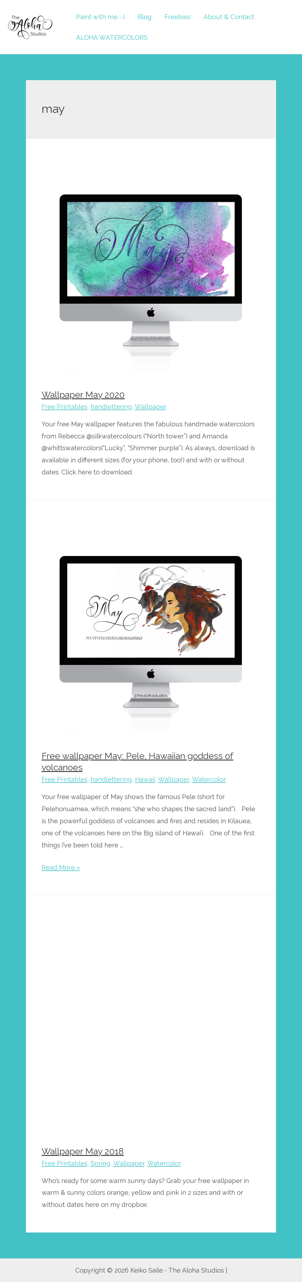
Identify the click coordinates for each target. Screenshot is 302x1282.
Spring (100, 1163)
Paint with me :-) (100, 17)
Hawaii (145, 779)
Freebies (178, 17)
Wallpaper (150, 406)
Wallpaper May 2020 (83, 395)
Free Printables (64, 406)
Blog (145, 17)
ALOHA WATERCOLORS (111, 37)
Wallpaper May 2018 (83, 1151)
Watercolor (209, 779)
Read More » (61, 867)
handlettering (111, 406)
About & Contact (228, 17)
